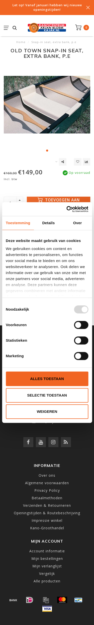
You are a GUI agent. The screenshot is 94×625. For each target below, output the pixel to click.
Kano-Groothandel (47, 528)
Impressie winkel (47, 520)
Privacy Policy (47, 490)
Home (21, 42)
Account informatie (47, 551)
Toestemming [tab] (18, 223)
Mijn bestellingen (47, 558)
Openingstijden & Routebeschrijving (47, 513)
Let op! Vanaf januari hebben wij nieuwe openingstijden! (47, 7)
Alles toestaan (47, 379)
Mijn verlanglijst (47, 566)
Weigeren (47, 411)
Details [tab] (48, 223)
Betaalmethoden (47, 497)
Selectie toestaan (47, 395)
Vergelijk (47, 573)
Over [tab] (77, 223)
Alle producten (47, 581)
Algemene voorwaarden (47, 482)
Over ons (47, 475)
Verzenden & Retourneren (47, 505)
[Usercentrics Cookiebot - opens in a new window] (67, 209)
